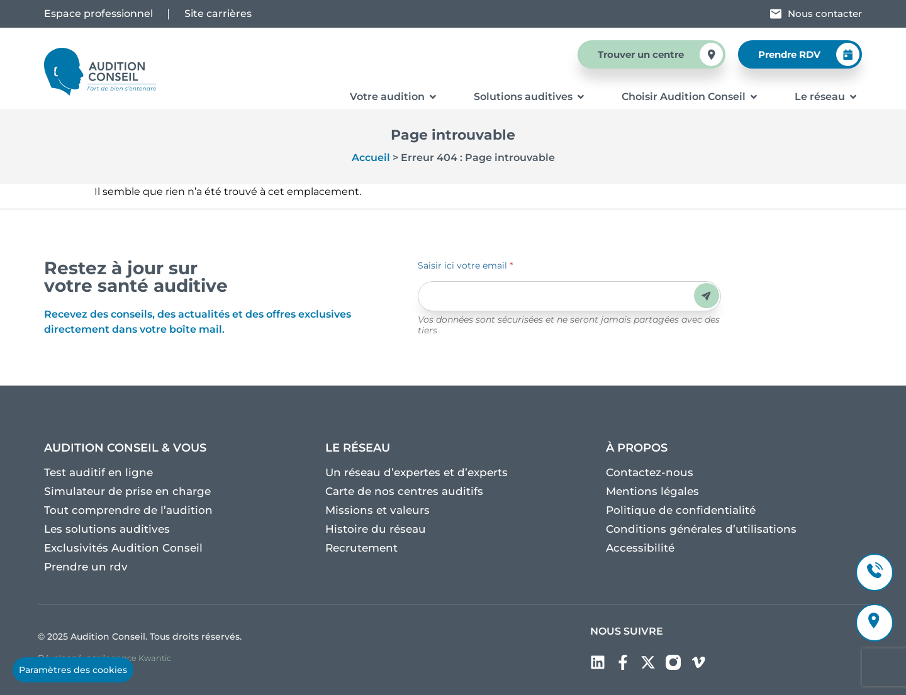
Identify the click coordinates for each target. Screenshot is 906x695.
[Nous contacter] (775, 13)
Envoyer (706, 296)
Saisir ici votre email (465, 265)
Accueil (371, 158)
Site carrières (218, 13)
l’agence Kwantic (136, 658)
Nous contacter (825, 13)
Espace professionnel (98, 13)
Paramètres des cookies (73, 670)
